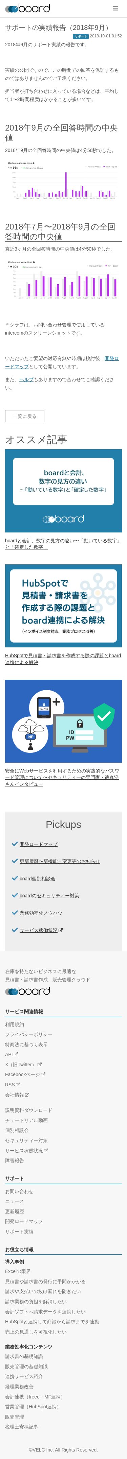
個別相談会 (17, 1130)
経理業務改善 (19, 1386)
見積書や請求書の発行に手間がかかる (45, 1281)
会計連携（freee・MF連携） (35, 1396)
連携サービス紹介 (24, 1376)
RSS (10, 1084)
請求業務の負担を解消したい (36, 1301)
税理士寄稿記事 (21, 1426)
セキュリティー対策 (26, 1140)
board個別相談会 (38, 878)
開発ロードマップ (39, 844)
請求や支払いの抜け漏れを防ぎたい (43, 1291)
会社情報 (14, 1095)
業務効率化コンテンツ (28, 1347)
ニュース (14, 1201)
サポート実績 (19, 1231)
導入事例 (14, 1262)
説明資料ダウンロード (28, 1110)
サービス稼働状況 (39, 930)
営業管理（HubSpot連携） (33, 1406)
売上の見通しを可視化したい (36, 1332)
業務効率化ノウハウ (41, 913)
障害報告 (14, 1160)
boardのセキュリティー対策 (49, 895)
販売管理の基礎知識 (26, 1366)
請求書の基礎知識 (24, 1356)
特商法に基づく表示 (26, 1044)
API (9, 1054)
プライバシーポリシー (28, 1034)
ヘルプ (26, 379)
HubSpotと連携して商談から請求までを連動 (52, 1321)
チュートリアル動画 (26, 1120)
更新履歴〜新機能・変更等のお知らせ (60, 861)
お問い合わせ (19, 1191)
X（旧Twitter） (21, 1064)
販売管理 (14, 1417)
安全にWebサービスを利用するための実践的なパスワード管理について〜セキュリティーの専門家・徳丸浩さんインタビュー (62, 777)
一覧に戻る (25, 416)
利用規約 (14, 1024)
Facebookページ (22, 1074)
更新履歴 (14, 1211)
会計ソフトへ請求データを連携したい (45, 1311)
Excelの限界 (18, 1271)
